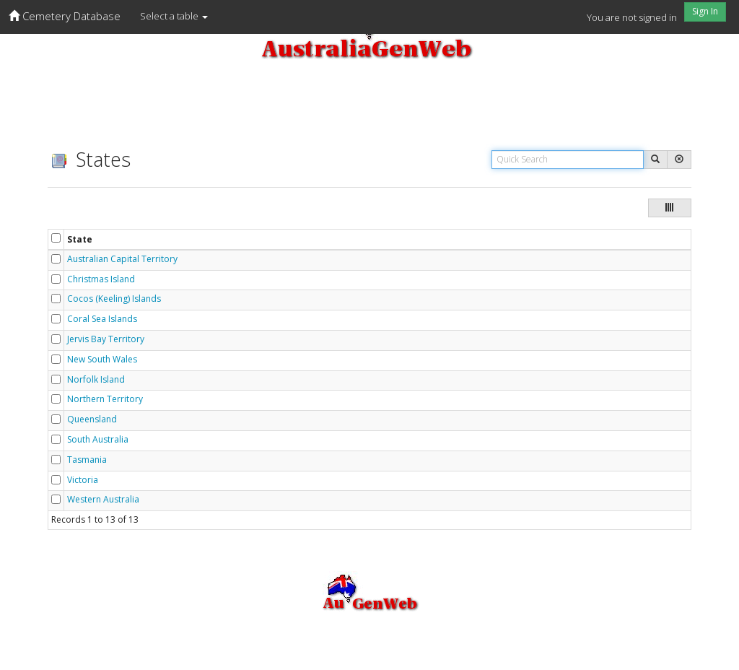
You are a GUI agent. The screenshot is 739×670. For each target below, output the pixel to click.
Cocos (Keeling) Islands (114, 299)
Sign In (705, 11)
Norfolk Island (96, 380)
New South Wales (102, 359)
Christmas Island (101, 279)
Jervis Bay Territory (105, 339)
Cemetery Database (65, 16)
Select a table (174, 15)
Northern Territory (105, 399)
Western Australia (103, 499)
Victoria (82, 480)
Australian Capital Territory (122, 259)
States (89, 159)
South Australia (97, 439)
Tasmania (87, 460)
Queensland (92, 419)
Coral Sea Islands (102, 319)
